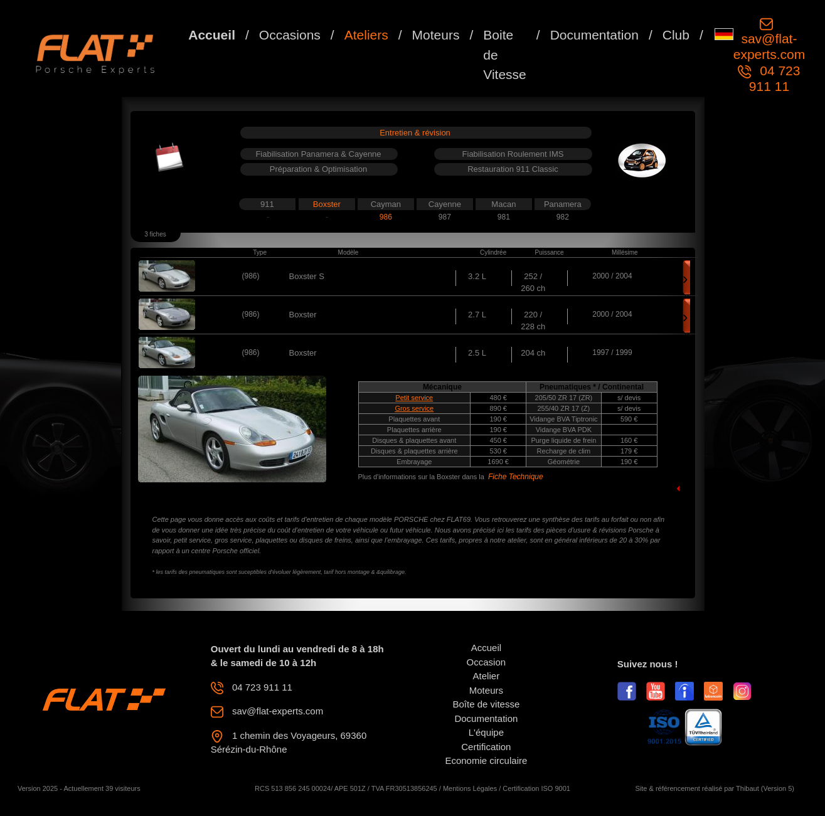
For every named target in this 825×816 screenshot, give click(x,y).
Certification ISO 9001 (536, 788)
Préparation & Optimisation (318, 169)
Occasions (290, 35)
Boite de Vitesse (504, 55)
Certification (486, 746)
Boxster (327, 204)
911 (267, 204)
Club (676, 35)
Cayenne (444, 204)
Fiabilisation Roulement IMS (513, 154)
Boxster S (306, 276)
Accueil (211, 35)
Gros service (414, 408)
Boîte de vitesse (486, 704)
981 (504, 217)
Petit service (414, 397)
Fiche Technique (515, 476)
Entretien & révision (415, 132)
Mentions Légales (470, 788)
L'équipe (486, 732)
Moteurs (436, 35)
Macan (503, 204)
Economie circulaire (486, 760)
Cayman (386, 204)
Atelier (486, 675)
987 (445, 217)
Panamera (563, 204)
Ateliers (366, 35)
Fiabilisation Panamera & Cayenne (318, 154)
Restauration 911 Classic (512, 169)
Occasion (486, 662)
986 (386, 217)
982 (562, 217)
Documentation (594, 35)
